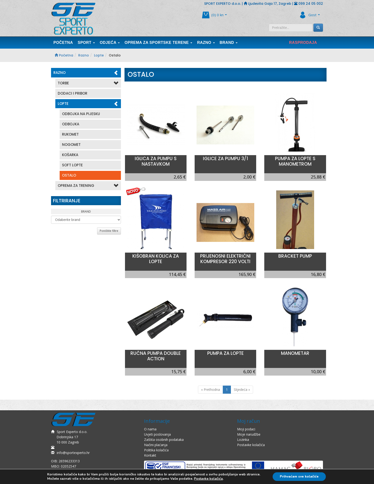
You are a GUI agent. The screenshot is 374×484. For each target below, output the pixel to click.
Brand (229, 43)
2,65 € (180, 177)
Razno (206, 43)
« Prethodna (210, 389)
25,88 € (318, 177)
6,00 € (249, 371)
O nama (150, 429)
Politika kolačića (156, 450)
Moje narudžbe (248, 434)
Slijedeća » (242, 389)
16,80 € (318, 274)
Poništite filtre (109, 231)
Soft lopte (72, 165)
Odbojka (70, 124)
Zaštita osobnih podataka (164, 439)
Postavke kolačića (251, 445)
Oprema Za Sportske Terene (158, 43)
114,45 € (177, 274)
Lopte (99, 55)
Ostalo (69, 175)
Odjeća (110, 43)
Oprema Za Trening (88, 186)
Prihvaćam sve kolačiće (299, 476)
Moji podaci (246, 429)
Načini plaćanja (155, 445)
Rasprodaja (303, 43)
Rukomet (70, 134)
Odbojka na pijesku (81, 113)
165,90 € (247, 274)
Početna (63, 43)
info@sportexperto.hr (70, 452)
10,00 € (318, 371)
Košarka (70, 154)
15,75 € (178, 371)
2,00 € (249, 177)
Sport (86, 43)
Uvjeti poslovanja (157, 434)
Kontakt (150, 455)
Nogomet (71, 144)
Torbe (88, 83)
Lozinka (243, 439)
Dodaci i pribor (72, 93)
